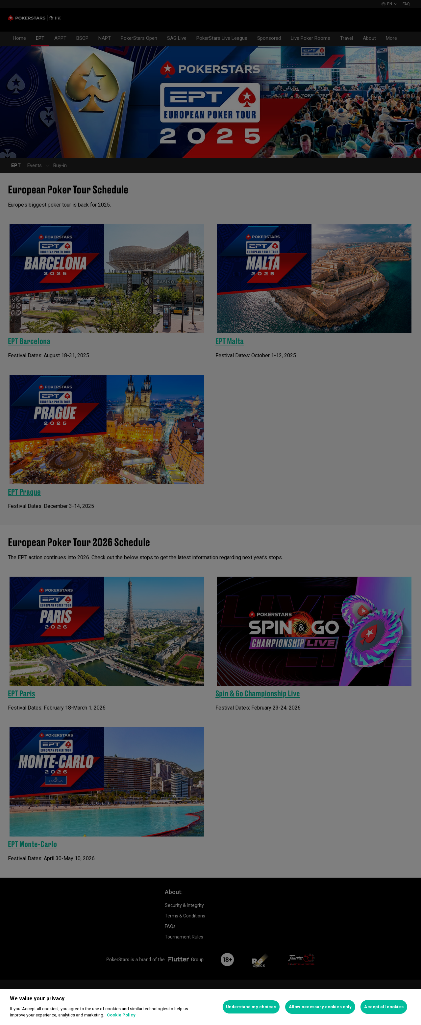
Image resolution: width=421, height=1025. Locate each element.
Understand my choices (251, 1006)
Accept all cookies (383, 1006)
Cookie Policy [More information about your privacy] (121, 1015)
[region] (210, 1007)
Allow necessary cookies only (320, 1006)
